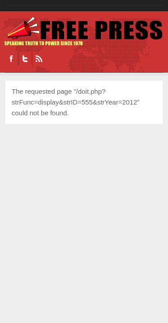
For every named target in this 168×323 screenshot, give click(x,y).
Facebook (11, 58)
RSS (39, 58)
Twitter (25, 58)
